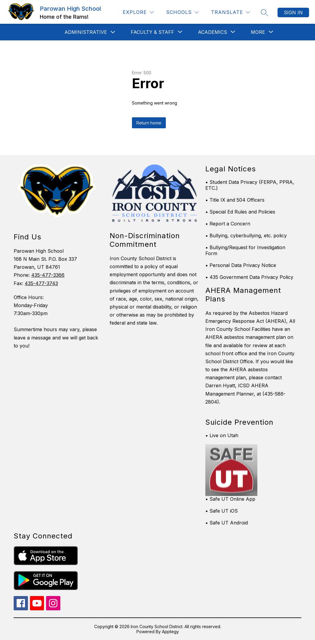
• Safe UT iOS (221, 511)
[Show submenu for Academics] (212, 32)
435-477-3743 (41, 283)
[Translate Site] (230, 12)
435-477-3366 (47, 275)
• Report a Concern (227, 224)
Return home (148, 122)
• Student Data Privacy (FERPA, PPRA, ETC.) (249, 185)
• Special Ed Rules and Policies (240, 212)
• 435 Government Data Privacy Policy (249, 277)
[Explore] (138, 12)
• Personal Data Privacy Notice (240, 265)
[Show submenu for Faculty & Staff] (152, 32)
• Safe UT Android (226, 523)
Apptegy (170, 631)
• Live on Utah (221, 435)
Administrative (85, 32)
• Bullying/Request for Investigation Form (245, 250)
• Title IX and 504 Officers (234, 200)
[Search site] (264, 12)
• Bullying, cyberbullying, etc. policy (246, 235)
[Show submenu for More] (258, 32)
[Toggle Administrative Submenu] (112, 32)
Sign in (293, 12)
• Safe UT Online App (230, 499)
